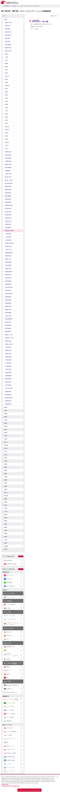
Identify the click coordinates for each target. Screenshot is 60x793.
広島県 (5, 508)
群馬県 (5, 432)
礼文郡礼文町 (8, 278)
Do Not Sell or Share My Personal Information (29, 790)
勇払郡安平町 (8, 322)
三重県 (5, 476)
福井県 (5, 457)
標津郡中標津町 (8, 397)
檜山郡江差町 (8, 177)
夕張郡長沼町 (8, 224)
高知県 (5, 524)
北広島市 (7, 142)
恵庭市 (6, 136)
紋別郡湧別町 (8, 300)
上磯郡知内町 (8, 161)
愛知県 (5, 473)
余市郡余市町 (8, 218)
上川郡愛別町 (8, 237)
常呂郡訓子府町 (8, 287)
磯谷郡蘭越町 (8, 196)
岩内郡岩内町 (8, 211)
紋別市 (6, 104)
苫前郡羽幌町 (8, 262)
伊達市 (6, 139)
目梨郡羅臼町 (8, 404)
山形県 (5, 420)
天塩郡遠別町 (8, 265)
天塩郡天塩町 (8, 268)
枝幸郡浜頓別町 (8, 271)
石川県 (5, 454)
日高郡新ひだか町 (9, 337)
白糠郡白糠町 (8, 391)
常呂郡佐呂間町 (8, 293)
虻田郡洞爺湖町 (8, 319)
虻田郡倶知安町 (8, 205)
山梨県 (5, 461)
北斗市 (6, 148)
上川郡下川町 (8, 249)
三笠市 (6, 110)
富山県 (5, 451)
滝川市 (6, 120)
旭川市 (6, 60)
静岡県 (5, 470)
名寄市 (6, 107)
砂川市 (6, 123)
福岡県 (5, 527)
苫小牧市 (7, 85)
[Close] (57, 777)
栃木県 (5, 429)
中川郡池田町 (8, 363)
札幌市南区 (7, 38)
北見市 (6, 73)
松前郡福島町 (8, 158)
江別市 (6, 98)
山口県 (5, 511)
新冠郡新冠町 (8, 325)
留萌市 (6, 82)
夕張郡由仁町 (8, 221)
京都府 (5, 483)
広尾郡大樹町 (8, 353)
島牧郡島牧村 (8, 192)
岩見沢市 (7, 76)
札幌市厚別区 (8, 44)
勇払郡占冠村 (8, 246)
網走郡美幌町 (8, 281)
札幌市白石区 (8, 32)
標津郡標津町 (8, 401)
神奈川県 (6, 445)
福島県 (5, 423)
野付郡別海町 (8, 394)
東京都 (5, 442)
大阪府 (5, 486)
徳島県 (5, 514)
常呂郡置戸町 (8, 290)
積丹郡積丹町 (8, 214)
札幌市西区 (7, 41)
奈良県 (5, 492)
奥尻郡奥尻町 (8, 189)
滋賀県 (5, 480)
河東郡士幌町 (8, 341)
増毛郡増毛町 (8, 255)
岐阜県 (5, 467)
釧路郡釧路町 (8, 378)
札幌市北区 (7, 25)
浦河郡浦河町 (8, 328)
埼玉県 (5, 435)
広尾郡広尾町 (8, 356)
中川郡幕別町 (8, 360)
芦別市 (6, 95)
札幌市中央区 (8, 22)
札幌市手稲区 (8, 47)
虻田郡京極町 (8, 202)
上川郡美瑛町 (8, 240)
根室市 (6, 114)
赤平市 (6, 101)
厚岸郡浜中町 (8, 382)
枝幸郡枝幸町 (8, 274)
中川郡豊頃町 (8, 366)
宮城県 (5, 413)
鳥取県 (5, 498)
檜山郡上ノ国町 (8, 180)
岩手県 (5, 410)
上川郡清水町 (8, 347)
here (3, 779)
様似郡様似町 (8, 331)
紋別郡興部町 (8, 303)
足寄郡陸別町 (8, 372)
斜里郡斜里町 (8, 284)
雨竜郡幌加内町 (8, 252)
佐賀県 (5, 530)
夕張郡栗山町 (8, 227)
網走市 (6, 79)
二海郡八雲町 (8, 173)
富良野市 (7, 129)
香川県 (5, 517)
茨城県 (5, 426)
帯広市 (6, 69)
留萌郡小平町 (8, 259)
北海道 (5, 19)
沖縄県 (5, 549)
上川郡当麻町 (8, 233)
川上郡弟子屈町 (8, 388)
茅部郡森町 (7, 170)
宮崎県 (5, 543)
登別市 (6, 133)
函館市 (6, 54)
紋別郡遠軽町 (8, 296)
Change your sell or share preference (11, 786)
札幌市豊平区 (8, 35)
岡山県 (5, 505)
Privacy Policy (5, 785)
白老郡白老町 (8, 315)
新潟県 (5, 448)
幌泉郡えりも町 (8, 334)
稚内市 (6, 88)
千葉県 (5, 439)
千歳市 (6, 117)
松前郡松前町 (8, 155)
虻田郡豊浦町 (8, 312)
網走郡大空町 (8, 309)
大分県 (5, 539)
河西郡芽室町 (8, 350)
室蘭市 (6, 63)
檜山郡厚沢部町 (8, 183)
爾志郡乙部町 (8, 186)
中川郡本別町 (8, 369)
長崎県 (5, 533)
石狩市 (6, 145)
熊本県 (5, 536)
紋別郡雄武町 (8, 306)
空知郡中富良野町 (9, 243)
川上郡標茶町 (8, 385)
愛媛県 (5, 521)
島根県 (5, 502)
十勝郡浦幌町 (8, 375)
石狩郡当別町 (8, 151)
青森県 (5, 407)
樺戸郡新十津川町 (9, 230)
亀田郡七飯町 (8, 164)
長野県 (5, 464)
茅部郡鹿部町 (8, 167)
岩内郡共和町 (8, 208)
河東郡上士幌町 (8, 344)
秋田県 (5, 416)
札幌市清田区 (8, 51)
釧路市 (6, 66)
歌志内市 (7, 126)
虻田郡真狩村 (8, 199)
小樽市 (6, 57)
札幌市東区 (7, 28)
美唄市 (6, 92)
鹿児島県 (6, 546)
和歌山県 (6, 495)
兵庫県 (5, 489)
